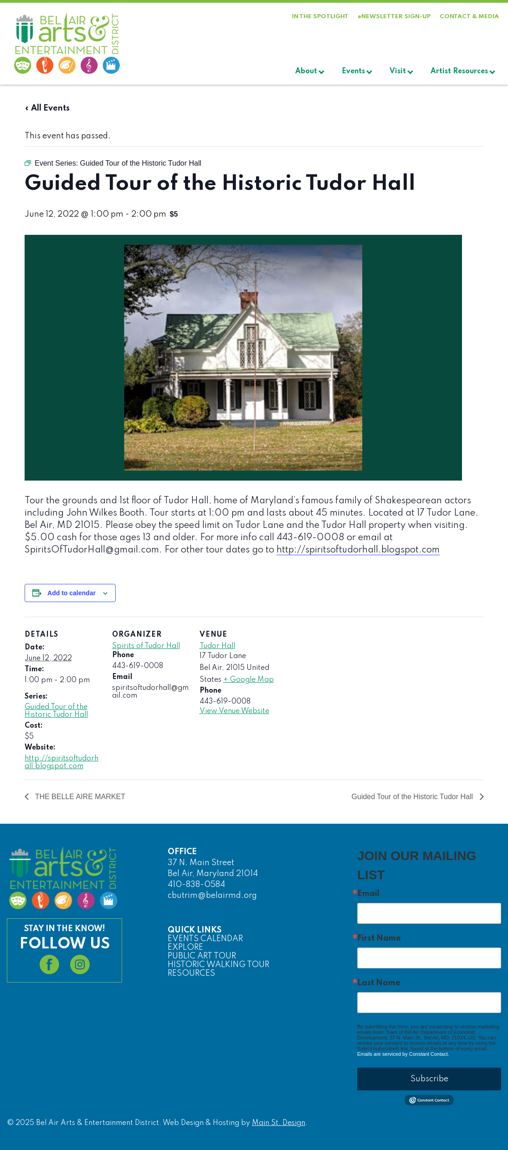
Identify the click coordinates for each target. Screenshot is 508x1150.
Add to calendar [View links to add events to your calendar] (71, 593)
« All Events (47, 108)
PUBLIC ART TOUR (202, 956)
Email (368, 893)
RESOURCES (191, 973)
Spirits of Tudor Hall (146, 646)
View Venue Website (234, 711)
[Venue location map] (335, 679)
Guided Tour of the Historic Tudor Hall (56, 711)
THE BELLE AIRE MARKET (79, 796)
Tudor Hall (217, 646)
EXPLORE (185, 947)
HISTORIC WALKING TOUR (218, 965)
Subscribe (429, 1079)
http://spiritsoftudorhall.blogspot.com (358, 550)
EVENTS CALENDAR (205, 939)
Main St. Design (278, 1123)
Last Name (378, 983)
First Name (379, 938)
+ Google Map (248, 680)
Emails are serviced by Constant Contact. (403, 1054)
